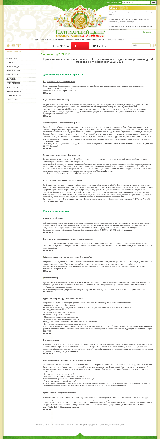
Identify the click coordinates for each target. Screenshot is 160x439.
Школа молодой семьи (53, 218)
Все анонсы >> (148, 32)
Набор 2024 (17, 52)
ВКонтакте (48, 93)
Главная (9, 52)
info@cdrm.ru (84, 425)
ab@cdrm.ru (126, 230)
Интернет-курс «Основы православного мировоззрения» (68, 239)
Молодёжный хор (50, 278)
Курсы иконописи (51, 340)
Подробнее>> (53, 248)
